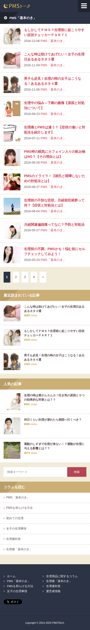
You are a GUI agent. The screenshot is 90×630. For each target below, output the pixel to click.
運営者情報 (53, 591)
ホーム (11, 576)
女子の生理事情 (16, 528)
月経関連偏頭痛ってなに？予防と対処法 (54, 224)
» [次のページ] (43, 277)
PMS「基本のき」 (53, 41)
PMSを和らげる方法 (19, 508)
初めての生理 (15, 518)
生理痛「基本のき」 (19, 549)
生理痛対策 (13, 539)
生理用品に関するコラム (62, 576)
